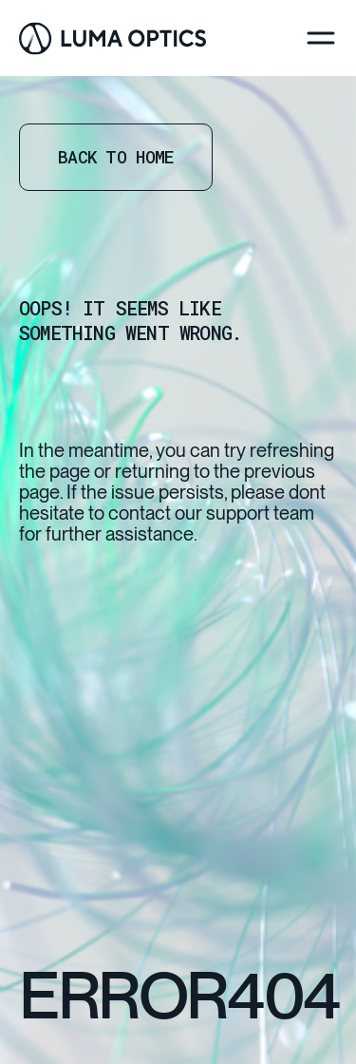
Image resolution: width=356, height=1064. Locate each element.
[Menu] (321, 38)
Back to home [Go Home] (116, 156)
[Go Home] (112, 38)
